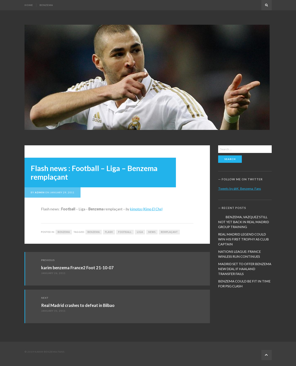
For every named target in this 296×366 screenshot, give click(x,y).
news (152, 232)
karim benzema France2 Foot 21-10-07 (77, 267)
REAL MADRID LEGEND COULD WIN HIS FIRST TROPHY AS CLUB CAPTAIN (243, 239)
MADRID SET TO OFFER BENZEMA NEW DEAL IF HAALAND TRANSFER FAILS (244, 269)
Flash (109, 232)
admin (39, 192)
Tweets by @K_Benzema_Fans (239, 188)
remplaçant (169, 232)
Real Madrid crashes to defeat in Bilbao (78, 305)
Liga (140, 232)
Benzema (46, 5)
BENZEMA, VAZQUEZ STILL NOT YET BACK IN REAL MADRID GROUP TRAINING (243, 222)
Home (29, 5)
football (125, 232)
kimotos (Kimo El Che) (146, 209)
